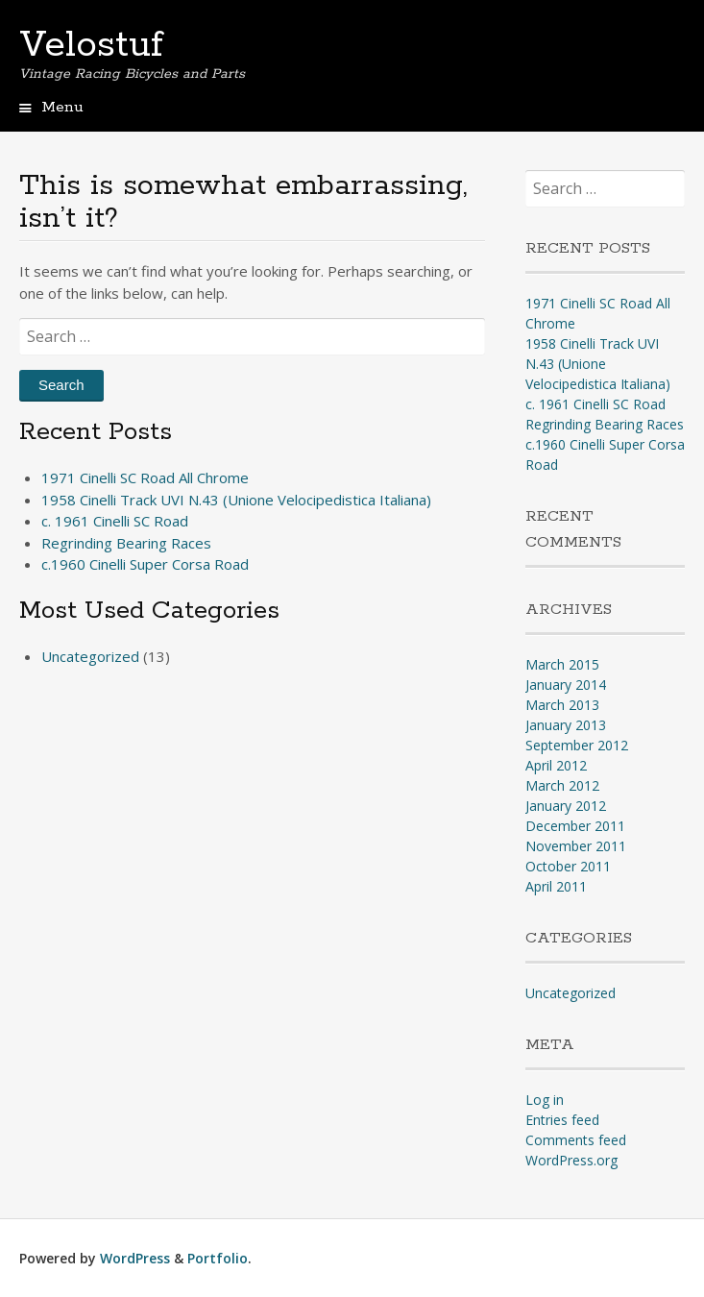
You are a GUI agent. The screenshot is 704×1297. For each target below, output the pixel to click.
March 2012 (562, 785)
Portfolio (217, 1258)
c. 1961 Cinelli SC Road (114, 520)
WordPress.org (571, 1160)
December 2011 (575, 826)
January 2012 (565, 805)
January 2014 (565, 684)
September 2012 (576, 745)
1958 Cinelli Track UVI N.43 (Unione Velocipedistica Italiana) (236, 499)
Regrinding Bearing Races (126, 542)
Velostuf (91, 45)
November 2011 (575, 846)
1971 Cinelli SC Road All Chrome (145, 477)
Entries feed (562, 1120)
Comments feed (575, 1140)
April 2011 (556, 886)
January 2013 (565, 725)
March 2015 (562, 664)
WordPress (135, 1258)
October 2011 (568, 866)
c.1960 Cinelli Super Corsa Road (145, 564)
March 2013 (562, 705)
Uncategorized (90, 656)
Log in (544, 1099)
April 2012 (556, 765)
